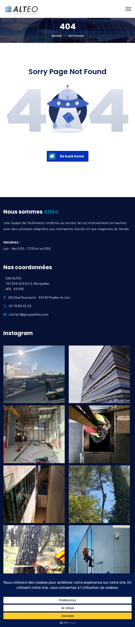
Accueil (56, 35)
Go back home (66, 156)
